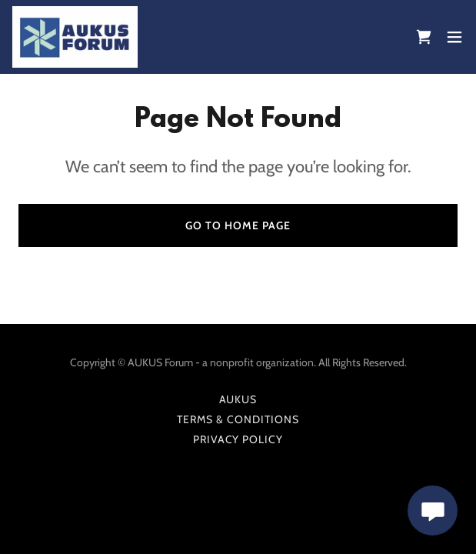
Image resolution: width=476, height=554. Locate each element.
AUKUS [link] (238, 399)
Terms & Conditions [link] (238, 419)
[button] (454, 37)
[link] (75, 37)
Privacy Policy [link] (238, 439)
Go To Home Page (238, 225)
